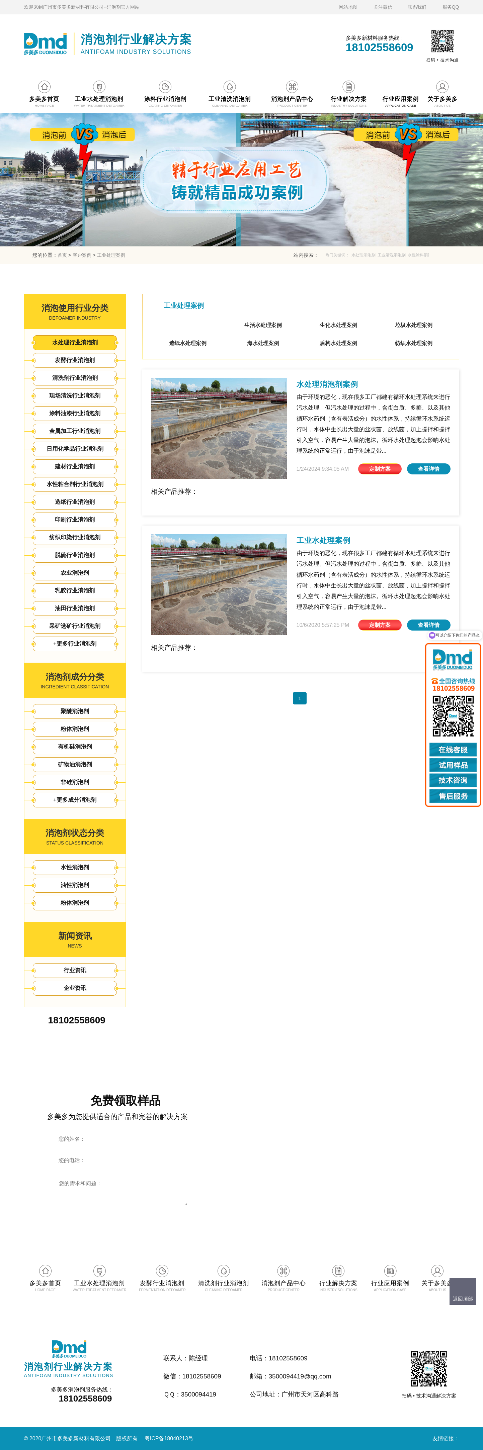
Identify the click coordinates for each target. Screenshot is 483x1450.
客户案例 (82, 255)
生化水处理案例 (338, 325)
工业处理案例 (111, 255)
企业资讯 (75, 988)
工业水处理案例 (323, 540)
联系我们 (417, 7)
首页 (62, 255)
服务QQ (450, 7)
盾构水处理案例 (338, 343)
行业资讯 (75, 970)
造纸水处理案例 (188, 343)
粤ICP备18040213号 (169, 1438)
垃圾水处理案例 (413, 325)
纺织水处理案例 (413, 343)
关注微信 (383, 7)
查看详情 (428, 469)
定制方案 (380, 469)
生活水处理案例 (263, 325)
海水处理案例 (263, 343)
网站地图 (348, 7)
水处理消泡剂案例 (327, 384)
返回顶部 (463, 1299)
